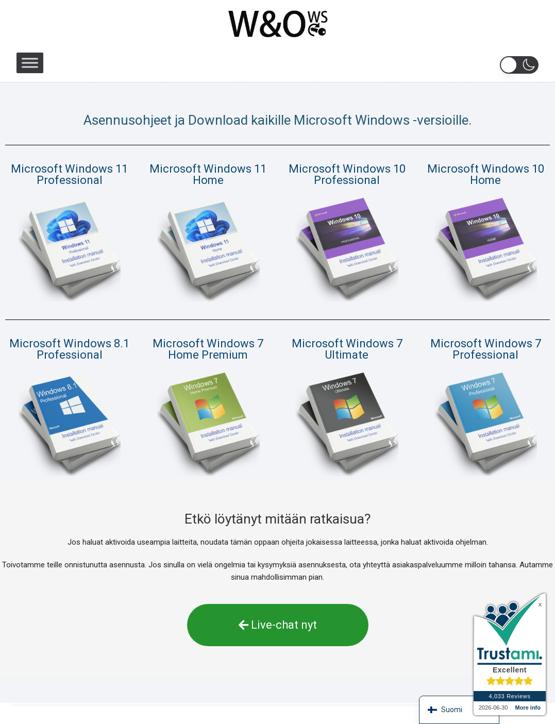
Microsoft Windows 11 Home (207, 174)
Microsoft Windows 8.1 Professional (69, 349)
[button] (519, 65)
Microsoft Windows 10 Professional (347, 174)
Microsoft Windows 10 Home (485, 174)
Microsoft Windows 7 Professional (485, 349)
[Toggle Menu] (30, 63)
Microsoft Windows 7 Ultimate (347, 349)
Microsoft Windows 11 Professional (69, 174)
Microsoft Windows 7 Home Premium (208, 349)
